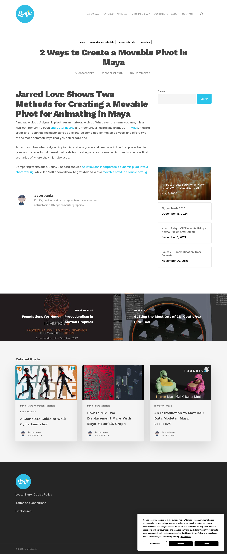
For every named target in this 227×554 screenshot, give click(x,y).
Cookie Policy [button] (197, 533)
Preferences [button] (185, 537)
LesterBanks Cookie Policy (33, 494)
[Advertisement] (185, 135)
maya (82, 42)
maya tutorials (127, 42)
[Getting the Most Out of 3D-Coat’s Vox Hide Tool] (170, 317)
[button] (210, 14)
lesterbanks (86, 73)
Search (163, 91)
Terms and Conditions (30, 503)
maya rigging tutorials (102, 42)
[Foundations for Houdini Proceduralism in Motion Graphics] (57, 317)
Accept (207, 544)
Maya (134, 127)
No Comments (140, 73)
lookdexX (159, 405)
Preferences (155, 544)
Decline (181, 544)
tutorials (145, 42)
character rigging (62, 127)
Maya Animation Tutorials (41, 405)
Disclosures (23, 511)
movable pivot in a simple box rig (125, 172)
